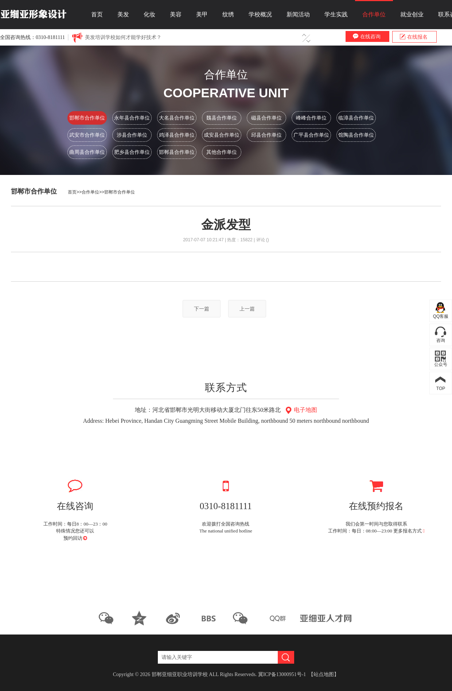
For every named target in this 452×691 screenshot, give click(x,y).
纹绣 (228, 14)
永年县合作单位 (132, 118)
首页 (97, 14)
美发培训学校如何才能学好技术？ (123, 37)
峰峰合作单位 (311, 118)
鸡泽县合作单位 (177, 135)
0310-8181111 (226, 492)
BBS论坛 (243, 618)
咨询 (440, 340)
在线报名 (414, 37)
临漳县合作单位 (356, 118)
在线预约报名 (376, 492)
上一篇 (247, 309)
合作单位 (374, 14)
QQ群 (276, 618)
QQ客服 (441, 316)
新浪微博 (176, 618)
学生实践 (336, 14)
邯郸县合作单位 (177, 152)
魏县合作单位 (221, 118)
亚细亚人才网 (327, 618)
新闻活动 (298, 14)
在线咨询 (367, 36)
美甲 (202, 14)
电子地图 (300, 410)
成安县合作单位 (221, 135)
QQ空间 (142, 618)
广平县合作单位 (311, 135)
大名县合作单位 (177, 118)
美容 (176, 14)
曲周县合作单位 (87, 152)
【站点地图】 (323, 674)
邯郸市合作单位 (87, 118)
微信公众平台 (109, 618)
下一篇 (201, 309)
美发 (123, 14)
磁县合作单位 (266, 118)
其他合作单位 (221, 152)
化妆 (149, 14)
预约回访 (73, 538)
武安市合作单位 (87, 135)
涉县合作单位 (132, 135)
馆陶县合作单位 (356, 135)
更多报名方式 (409, 531)
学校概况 (260, 14)
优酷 (209, 618)
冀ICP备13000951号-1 (282, 674)
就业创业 (412, 14)
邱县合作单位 (266, 135)
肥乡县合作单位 (132, 152)
